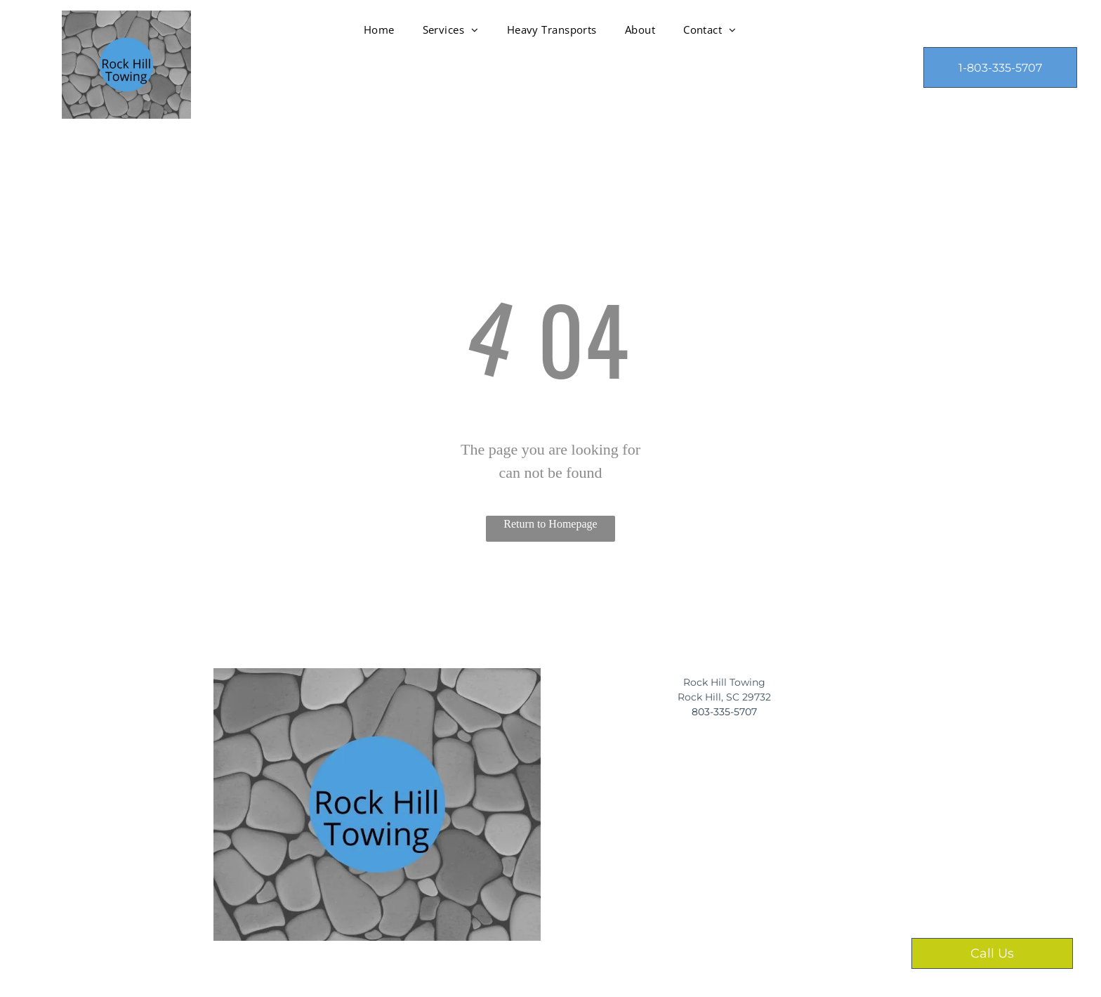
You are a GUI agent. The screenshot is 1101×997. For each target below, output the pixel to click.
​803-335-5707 (724, 711)
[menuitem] (379, 29)
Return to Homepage (550, 524)
